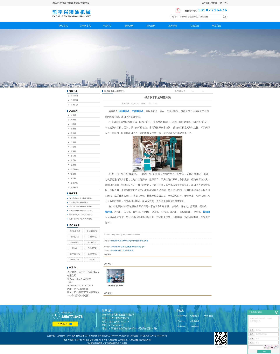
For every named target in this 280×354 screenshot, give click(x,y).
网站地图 (213, 3)
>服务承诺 (194, 321)
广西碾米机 (92, 237)
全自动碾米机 (75, 231)
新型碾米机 (92, 242)
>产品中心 (180, 321)
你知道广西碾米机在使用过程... (81, 206)
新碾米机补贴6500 (115, 286)
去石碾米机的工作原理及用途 (122, 250)
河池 (95, 336)
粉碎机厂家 (74, 259)
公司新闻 (74, 96)
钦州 (91, 336)
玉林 (82, 336)
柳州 (78, 336)
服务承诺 (172, 25)
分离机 (73, 151)
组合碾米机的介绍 (127, 241)
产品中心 (107, 25)
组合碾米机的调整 (141, 241)
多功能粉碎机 (92, 231)
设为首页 (205, 3)
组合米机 (74, 183)
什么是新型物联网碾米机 (78, 202)
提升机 (73, 160)
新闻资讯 (151, 25)
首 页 (189, 91)
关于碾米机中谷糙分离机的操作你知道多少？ (128, 247)
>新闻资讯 (194, 316)
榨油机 (73, 115)
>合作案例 (180, 326)
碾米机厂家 (74, 237)
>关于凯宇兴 (181, 316)
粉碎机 (73, 124)
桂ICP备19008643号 (158, 336)
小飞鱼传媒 (144, 336)
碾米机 (73, 120)
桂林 (87, 336)
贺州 (100, 336)
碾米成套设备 (75, 254)
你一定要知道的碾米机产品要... (81, 211)
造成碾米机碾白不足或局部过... (81, 215)
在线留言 (194, 25)
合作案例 (129, 25)
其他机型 (74, 187)
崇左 (108, 336)
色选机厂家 (92, 248)
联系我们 (216, 25)
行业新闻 (74, 100)
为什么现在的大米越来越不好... (81, 198)
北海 (74, 336)
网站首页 (63, 25)
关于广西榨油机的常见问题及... (81, 219)
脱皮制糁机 (75, 169)
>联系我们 (208, 316)
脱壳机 (73, 165)
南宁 (69, 336)
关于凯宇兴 (85, 25)
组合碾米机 (115, 241)
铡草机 (73, 138)
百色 (104, 336)
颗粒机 (73, 133)
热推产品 (51, 336)
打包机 (73, 147)
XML (226, 3)
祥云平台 (125, 336)
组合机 (73, 174)
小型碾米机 (74, 242)
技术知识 (74, 105)
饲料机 (73, 178)
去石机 (73, 156)
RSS (221, 3)
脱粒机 (73, 142)
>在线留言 (194, 326)
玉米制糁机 (92, 254)
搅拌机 (73, 129)
